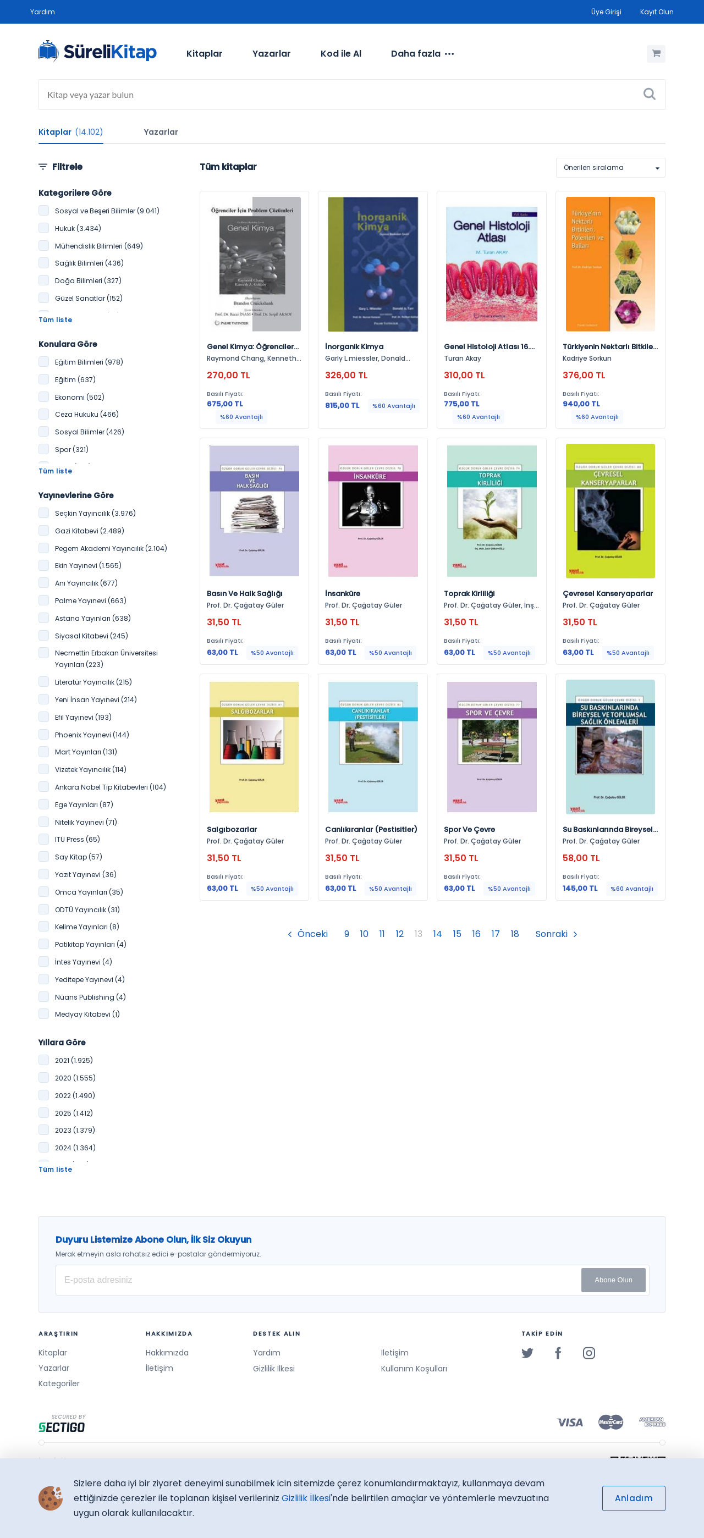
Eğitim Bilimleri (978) (89, 362)
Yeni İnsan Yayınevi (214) (96, 699)
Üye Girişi (606, 11)
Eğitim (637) (75, 379)
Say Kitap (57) (78, 857)
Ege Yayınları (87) (84, 804)
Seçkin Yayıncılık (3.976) (95, 513)
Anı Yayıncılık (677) (86, 583)
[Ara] (649, 94)
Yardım (42, 11)
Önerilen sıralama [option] (594, 167)
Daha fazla (422, 53)
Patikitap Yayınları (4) (91, 944)
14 (437, 934)
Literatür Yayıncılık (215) (93, 682)
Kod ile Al (341, 53)
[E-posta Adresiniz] (353, 1280)
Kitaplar (204, 53)
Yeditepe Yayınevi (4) (90, 979)
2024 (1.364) (75, 1148)
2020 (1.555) (75, 1078)
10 (364, 934)
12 (400, 934)
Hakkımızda (167, 1352)
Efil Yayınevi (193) (83, 717)
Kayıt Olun (657, 11)
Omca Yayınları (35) (89, 892)
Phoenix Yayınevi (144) (92, 735)
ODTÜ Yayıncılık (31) (87, 909)
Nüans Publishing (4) (90, 997)
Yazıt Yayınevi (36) (86, 874)
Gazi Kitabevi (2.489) (89, 531)
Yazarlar (271, 53)
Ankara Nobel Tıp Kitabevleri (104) (110, 787)
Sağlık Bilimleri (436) (89, 263)
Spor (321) (72, 449)
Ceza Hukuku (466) (87, 414)
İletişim (159, 1368)
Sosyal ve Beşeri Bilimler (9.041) (107, 211)
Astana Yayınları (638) (93, 618)
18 (515, 934)
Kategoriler (59, 1383)
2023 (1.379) (75, 1130)
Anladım (634, 1498)
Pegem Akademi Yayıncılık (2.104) (111, 548)
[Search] (352, 94)
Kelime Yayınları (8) (87, 926)
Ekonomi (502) (80, 397)
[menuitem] (204, 53)
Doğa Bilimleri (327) (88, 280)
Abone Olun (613, 1280)
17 (496, 934)
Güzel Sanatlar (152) (89, 298)
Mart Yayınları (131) (86, 752)
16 (476, 934)
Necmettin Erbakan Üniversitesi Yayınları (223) (106, 658)
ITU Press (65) (77, 839)
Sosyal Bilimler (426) (89, 432)
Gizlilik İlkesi (274, 1368)
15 (457, 934)
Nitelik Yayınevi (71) (86, 822)
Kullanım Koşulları (414, 1368)
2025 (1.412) (74, 1113)
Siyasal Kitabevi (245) (91, 636)
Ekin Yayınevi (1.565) (88, 565)
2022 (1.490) (75, 1095)
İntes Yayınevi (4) (83, 962)
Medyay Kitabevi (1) (87, 1014)
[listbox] (611, 168)
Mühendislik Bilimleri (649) (99, 246)
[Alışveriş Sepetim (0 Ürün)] (656, 54)
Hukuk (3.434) (78, 228)
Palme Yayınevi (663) (91, 600)
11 (382, 934)
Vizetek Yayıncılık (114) (91, 769)
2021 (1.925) (74, 1060)
